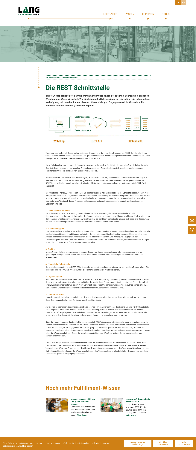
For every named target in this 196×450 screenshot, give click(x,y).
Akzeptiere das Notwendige (137, 443)
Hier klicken (27, 446)
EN (183, 2)
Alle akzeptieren (184, 443)
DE (178, 2)
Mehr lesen (82, 415)
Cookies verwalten (163, 443)
